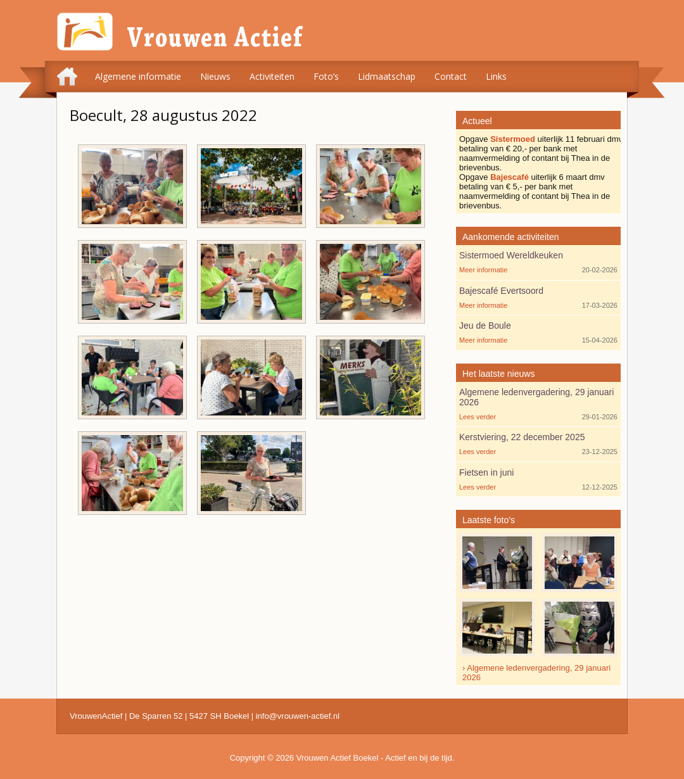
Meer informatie (483, 270)
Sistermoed (512, 139)
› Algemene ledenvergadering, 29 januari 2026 (536, 672)
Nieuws (215, 76)
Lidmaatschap (386, 76)
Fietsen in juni (486, 472)
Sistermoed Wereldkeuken (511, 255)
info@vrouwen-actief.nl (297, 716)
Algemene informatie (138, 76)
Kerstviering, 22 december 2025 (522, 437)
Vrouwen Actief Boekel (337, 758)
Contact (450, 76)
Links (496, 76)
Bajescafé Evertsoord (501, 291)
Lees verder (477, 417)
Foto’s (326, 76)
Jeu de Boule (485, 325)
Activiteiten (272, 76)
